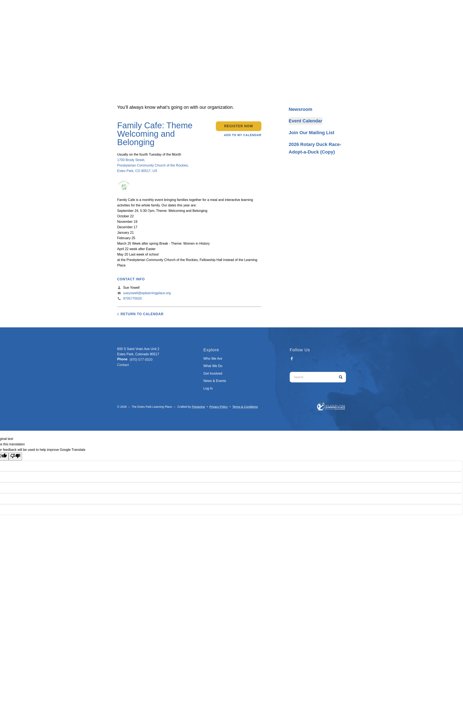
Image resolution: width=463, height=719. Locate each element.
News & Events (214, 381)
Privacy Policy (218, 406)
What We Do (212, 366)
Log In (208, 388)
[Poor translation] (15, 457)
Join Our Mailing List (311, 132)
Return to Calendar (142, 314)
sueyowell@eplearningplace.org (147, 293)
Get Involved (212, 373)
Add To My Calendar (243, 135)
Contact (123, 365)
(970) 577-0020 (140, 359)
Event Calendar (305, 120)
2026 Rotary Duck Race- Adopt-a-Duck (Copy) (315, 148)
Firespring (198, 406)
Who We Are (212, 358)
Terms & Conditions (245, 406)
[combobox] (312, 377)
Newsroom (300, 109)
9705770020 (132, 298)
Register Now (238, 126)
